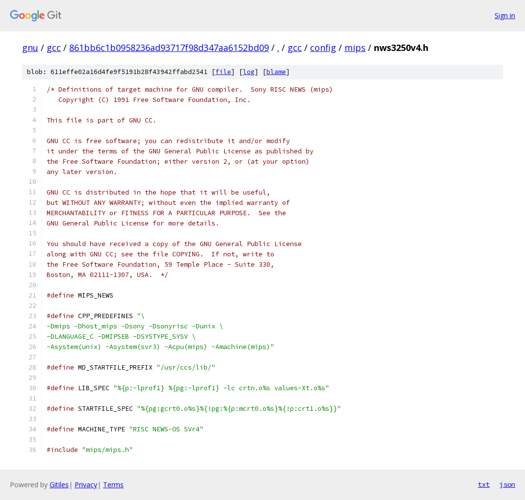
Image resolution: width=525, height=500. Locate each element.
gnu (30, 47)
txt (484, 484)
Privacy (86, 484)
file (223, 72)
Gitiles (59, 484)
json (507, 484)
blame (276, 72)
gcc (54, 47)
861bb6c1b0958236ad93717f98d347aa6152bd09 (169, 47)
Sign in (505, 15)
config (323, 47)
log (249, 72)
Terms (113, 484)
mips (355, 47)
